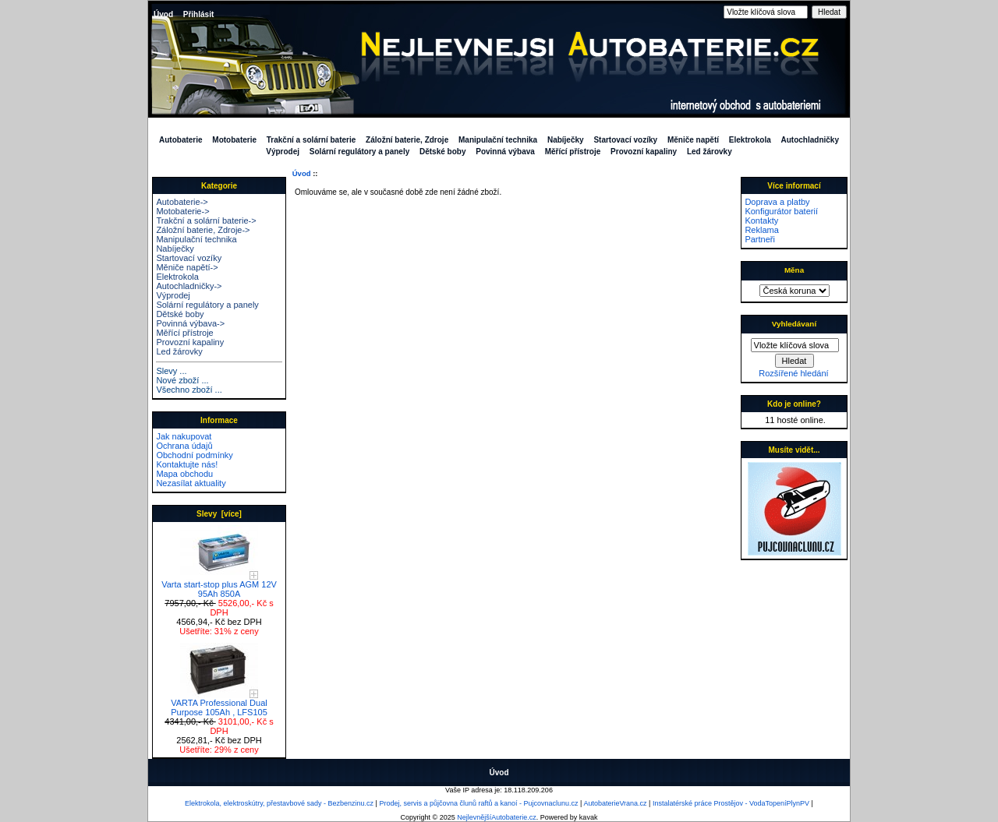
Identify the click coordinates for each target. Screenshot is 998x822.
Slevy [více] (219, 514)
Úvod (163, 14)
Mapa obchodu (184, 473)
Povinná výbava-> (190, 323)
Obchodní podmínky (194, 455)
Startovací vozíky (625, 140)
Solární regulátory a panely (359, 151)
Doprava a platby (777, 201)
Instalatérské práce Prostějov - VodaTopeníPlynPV (731, 803)
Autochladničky (810, 140)
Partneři (760, 239)
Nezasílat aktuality (190, 483)
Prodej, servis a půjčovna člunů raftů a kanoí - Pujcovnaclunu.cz (478, 803)
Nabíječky (565, 140)
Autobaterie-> (181, 201)
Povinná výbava (505, 151)
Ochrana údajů (184, 445)
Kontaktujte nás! (187, 464)
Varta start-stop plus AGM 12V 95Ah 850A (219, 585)
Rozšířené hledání (793, 373)
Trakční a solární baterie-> (206, 220)
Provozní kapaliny (643, 151)
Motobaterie (234, 140)
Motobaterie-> (182, 211)
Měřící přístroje (573, 151)
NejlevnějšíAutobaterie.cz (496, 817)
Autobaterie (181, 140)
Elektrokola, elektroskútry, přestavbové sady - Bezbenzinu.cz (279, 803)
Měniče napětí (693, 140)
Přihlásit (198, 14)
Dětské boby (442, 151)
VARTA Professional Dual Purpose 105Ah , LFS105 (219, 703)
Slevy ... (171, 371)
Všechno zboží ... (188, 389)
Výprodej (282, 151)
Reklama (761, 230)
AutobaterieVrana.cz (614, 803)
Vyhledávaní (794, 323)
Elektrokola (750, 140)
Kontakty (761, 220)
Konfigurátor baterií (781, 211)
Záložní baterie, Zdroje (407, 140)
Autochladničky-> (188, 286)
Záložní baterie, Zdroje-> (203, 230)
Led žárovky (709, 151)
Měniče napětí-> (187, 267)
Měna (794, 270)
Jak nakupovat (183, 436)
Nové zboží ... (182, 380)
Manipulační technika (497, 140)
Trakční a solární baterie (311, 140)
